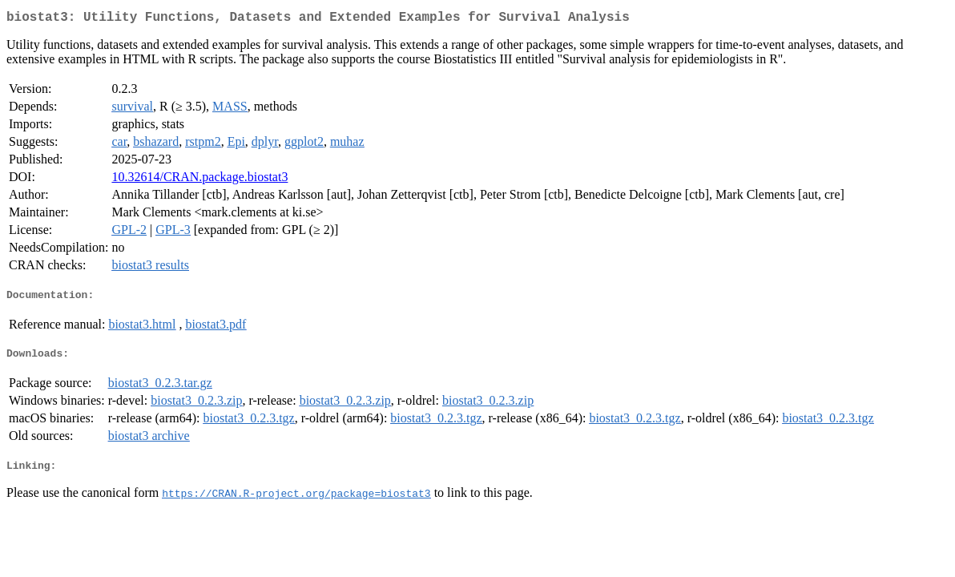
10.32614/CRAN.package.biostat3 (199, 180)
